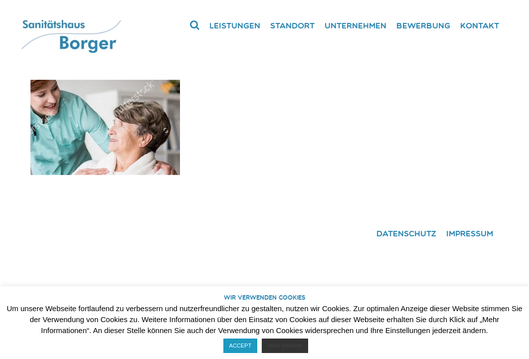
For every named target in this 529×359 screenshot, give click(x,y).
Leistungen (234, 25)
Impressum (469, 233)
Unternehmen (355, 25)
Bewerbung (423, 25)
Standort (292, 25)
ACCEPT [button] (240, 346)
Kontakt (479, 25)
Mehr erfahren (285, 346)
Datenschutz (406, 233)
